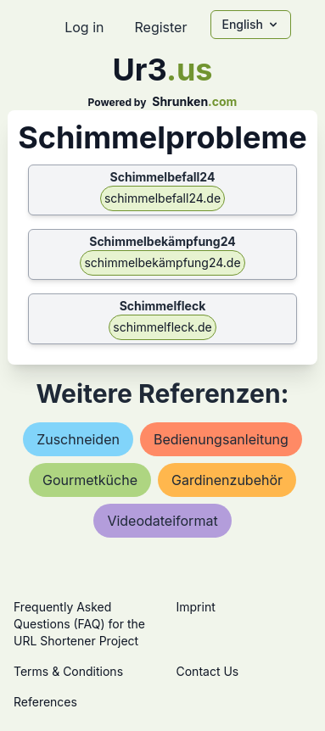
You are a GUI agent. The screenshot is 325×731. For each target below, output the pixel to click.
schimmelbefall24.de (162, 198)
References (45, 702)
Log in (84, 27)
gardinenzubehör (227, 480)
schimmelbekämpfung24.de (162, 262)
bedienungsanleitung (221, 439)
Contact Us (208, 671)
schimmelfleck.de (162, 327)
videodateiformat (162, 520)
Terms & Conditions (68, 671)
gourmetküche (89, 480)
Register (160, 27)
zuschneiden (78, 439)
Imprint (196, 607)
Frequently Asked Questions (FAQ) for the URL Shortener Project (79, 624)
